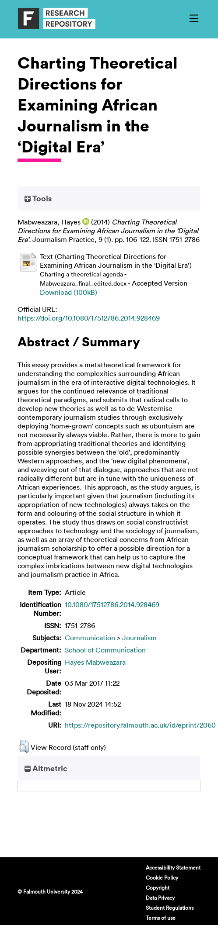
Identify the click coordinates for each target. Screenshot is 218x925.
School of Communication (105, 649)
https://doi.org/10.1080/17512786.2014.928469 (89, 318)
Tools (38, 198)
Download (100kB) (68, 292)
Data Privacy (160, 897)
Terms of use (161, 918)
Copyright (157, 887)
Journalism (139, 637)
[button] (24, 746)
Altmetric (46, 768)
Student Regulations (169, 907)
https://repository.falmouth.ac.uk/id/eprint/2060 (140, 725)
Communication (90, 637)
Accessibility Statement (173, 867)
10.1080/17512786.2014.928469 (112, 604)
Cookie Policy (162, 877)
